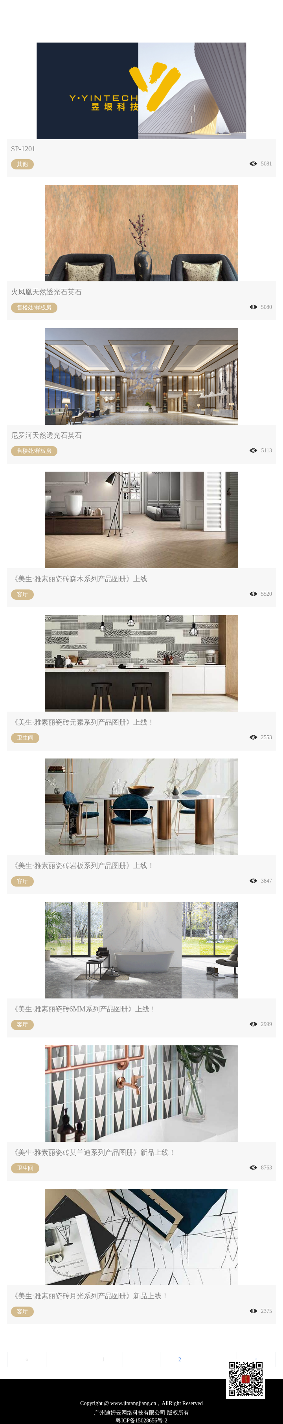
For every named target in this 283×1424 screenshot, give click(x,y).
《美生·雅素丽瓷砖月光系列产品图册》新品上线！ (90, 1296)
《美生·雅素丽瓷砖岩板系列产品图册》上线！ (82, 866)
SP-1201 (23, 149)
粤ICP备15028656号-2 (141, 1421)
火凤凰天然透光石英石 (46, 292)
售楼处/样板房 (34, 307)
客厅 (22, 594)
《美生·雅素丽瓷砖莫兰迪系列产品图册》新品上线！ (93, 1152)
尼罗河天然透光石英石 (46, 435)
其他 (22, 164)
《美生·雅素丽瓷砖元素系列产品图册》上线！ (82, 722)
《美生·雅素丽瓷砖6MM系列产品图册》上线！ (83, 1009)
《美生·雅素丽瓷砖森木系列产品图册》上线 (79, 579)
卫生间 (25, 738)
